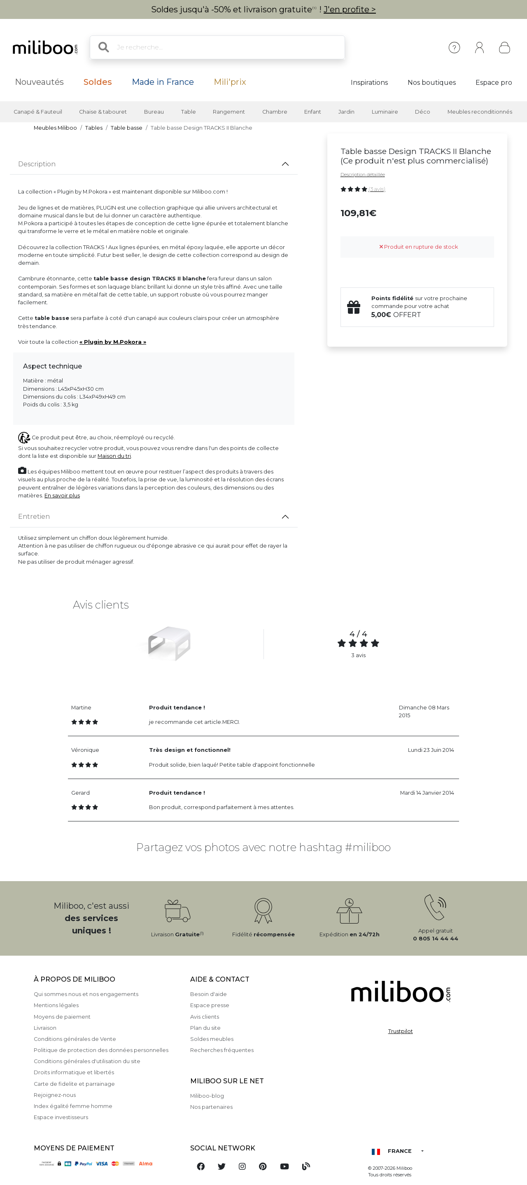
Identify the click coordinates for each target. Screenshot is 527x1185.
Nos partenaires (211, 1107)
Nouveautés (39, 82)
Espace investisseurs (61, 1117)
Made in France (163, 82)
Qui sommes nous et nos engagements (86, 994)
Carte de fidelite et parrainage (74, 1084)
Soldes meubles (211, 1039)
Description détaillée (362, 174)
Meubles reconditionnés (480, 112)
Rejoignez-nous (55, 1095)
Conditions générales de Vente (75, 1039)
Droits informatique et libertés (74, 1072)
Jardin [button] (346, 112)
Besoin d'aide (208, 994)
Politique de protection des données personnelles (101, 1050)
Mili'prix (230, 82)
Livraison (45, 1028)
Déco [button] (422, 112)
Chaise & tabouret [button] (103, 112)
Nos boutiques (432, 82)
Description (37, 164)
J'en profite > (350, 9)
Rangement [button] (229, 112)
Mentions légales (56, 1005)
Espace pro (494, 82)
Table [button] (188, 112)
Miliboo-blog (207, 1096)
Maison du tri (114, 456)
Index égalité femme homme (73, 1106)
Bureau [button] (154, 112)
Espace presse (209, 1005)
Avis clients (204, 1017)
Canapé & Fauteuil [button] (38, 112)
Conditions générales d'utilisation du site (87, 1061)
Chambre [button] (274, 112)
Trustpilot (400, 1031)
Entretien (34, 516)
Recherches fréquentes (222, 1050)
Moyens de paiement (62, 1017)
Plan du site (205, 1028)
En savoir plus (62, 495)
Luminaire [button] (385, 112)
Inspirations (369, 82)
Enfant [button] (312, 112)
